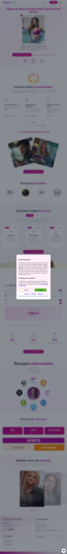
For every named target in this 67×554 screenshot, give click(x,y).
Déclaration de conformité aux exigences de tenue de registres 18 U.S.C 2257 (33, 296)
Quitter (26, 290)
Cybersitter (40, 293)
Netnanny (33, 293)
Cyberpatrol (27, 293)
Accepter (40, 290)
